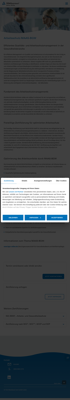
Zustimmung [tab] (9, 181)
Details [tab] (24, 181)
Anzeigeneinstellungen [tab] (43, 181)
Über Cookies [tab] (61, 181)
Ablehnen (13, 217)
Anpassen (35, 217)
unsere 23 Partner (16, 192)
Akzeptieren (57, 217)
